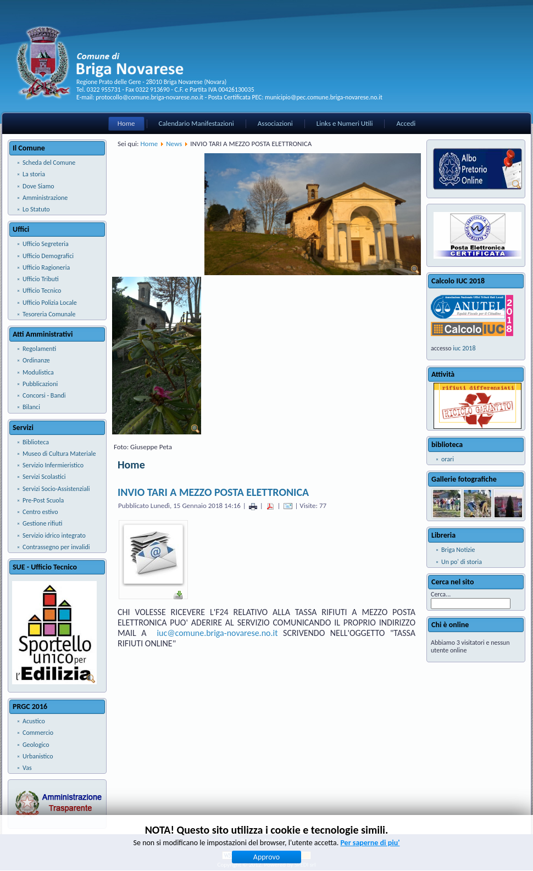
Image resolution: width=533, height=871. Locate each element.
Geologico (36, 745)
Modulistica (38, 372)
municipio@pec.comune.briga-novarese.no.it (323, 97)
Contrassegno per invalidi (56, 547)
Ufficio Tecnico (42, 290)
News (174, 143)
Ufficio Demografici (48, 256)
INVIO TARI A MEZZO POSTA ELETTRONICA (213, 492)
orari (447, 459)
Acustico (34, 721)
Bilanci (31, 407)
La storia (34, 174)
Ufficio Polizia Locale (50, 302)
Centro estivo (40, 512)
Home (126, 123)
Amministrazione (45, 198)
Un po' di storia (461, 562)
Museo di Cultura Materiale (59, 453)
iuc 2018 (464, 348)
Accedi (405, 123)
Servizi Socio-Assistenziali (56, 489)
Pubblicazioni (40, 384)
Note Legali (278, 840)
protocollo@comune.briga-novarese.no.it (149, 97)
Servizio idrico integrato (54, 535)
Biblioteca (36, 442)
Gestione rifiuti (42, 523)
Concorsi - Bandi (44, 395)
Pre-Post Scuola (43, 500)
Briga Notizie (458, 550)
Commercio (38, 732)
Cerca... (441, 594)
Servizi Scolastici (44, 477)
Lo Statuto (36, 209)
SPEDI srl (305, 864)
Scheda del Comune (49, 162)
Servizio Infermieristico (53, 465)
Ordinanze (36, 360)
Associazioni (275, 123)
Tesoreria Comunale (49, 314)
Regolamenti (39, 349)
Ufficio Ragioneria (46, 267)
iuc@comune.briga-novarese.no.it (217, 633)
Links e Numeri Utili (345, 123)
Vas (27, 768)
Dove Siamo (38, 186)
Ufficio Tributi (41, 279)
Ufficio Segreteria (46, 244)
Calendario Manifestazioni (196, 123)
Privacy (250, 840)
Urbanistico (38, 756)
